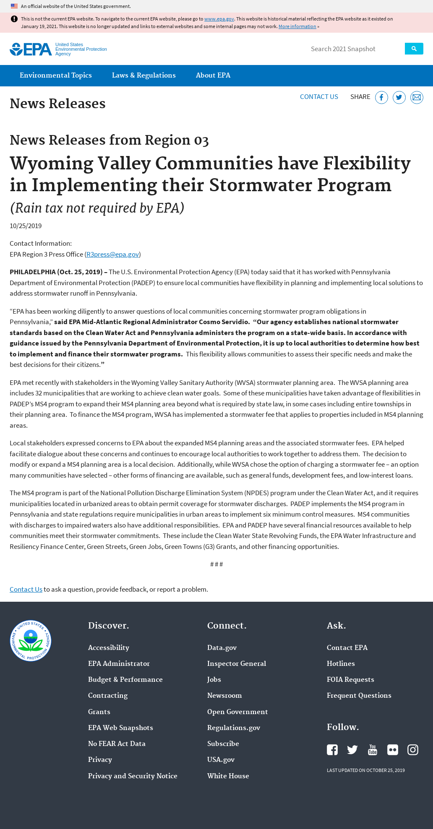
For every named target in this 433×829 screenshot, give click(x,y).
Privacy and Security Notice (132, 776)
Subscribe (223, 744)
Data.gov (222, 648)
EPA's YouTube (372, 749)
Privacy (100, 760)
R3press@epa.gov (112, 254)
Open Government (237, 712)
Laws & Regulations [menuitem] (144, 76)
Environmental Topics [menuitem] (56, 76)
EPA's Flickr (392, 749)
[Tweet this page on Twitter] (399, 97)
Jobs (214, 680)
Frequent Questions (359, 696)
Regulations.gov (233, 728)
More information (297, 26)
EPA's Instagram (412, 749)
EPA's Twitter (352, 749)
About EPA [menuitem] (213, 76)
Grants (99, 712)
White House (228, 776)
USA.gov (221, 760)
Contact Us (319, 96)
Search (414, 49)
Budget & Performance (125, 680)
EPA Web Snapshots (120, 728)
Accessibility (108, 648)
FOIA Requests (350, 680)
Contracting (108, 696)
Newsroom (224, 696)
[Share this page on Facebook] (381, 97)
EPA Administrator (119, 664)
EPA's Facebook (332, 749)
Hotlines (341, 664)
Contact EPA (347, 648)
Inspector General (236, 664)
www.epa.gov (219, 19)
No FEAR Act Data (117, 744)
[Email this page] (416, 97)
